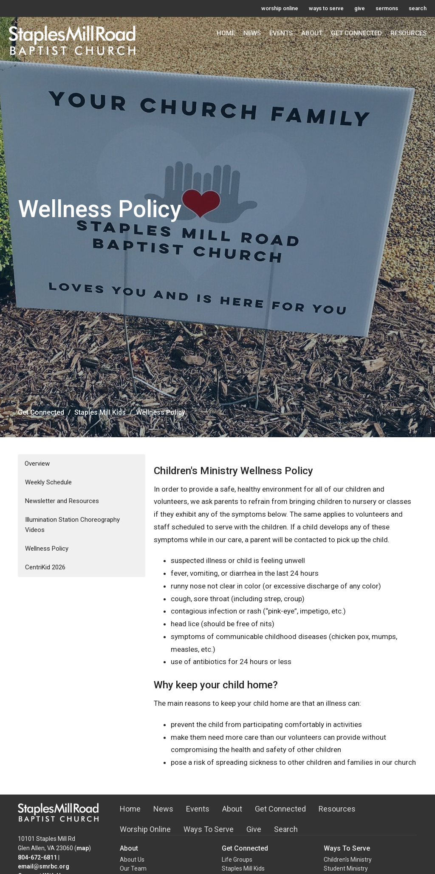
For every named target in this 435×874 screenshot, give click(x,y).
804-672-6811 (37, 857)
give (359, 8)
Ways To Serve (209, 829)
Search (286, 829)
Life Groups (237, 859)
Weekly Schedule (48, 482)
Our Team (133, 868)
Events (281, 33)
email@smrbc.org (43, 866)
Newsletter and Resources (62, 501)
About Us (132, 859)
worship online (279, 8)
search (418, 8)
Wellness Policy (46, 548)
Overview (37, 463)
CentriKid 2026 (45, 567)
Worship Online (145, 829)
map (82, 848)
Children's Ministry (348, 859)
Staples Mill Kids (100, 412)
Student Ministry (346, 868)
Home (226, 33)
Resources (408, 33)
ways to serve (326, 8)
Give (253, 829)
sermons (387, 8)
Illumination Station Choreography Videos (72, 524)
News (252, 33)
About (311, 33)
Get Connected (356, 33)
